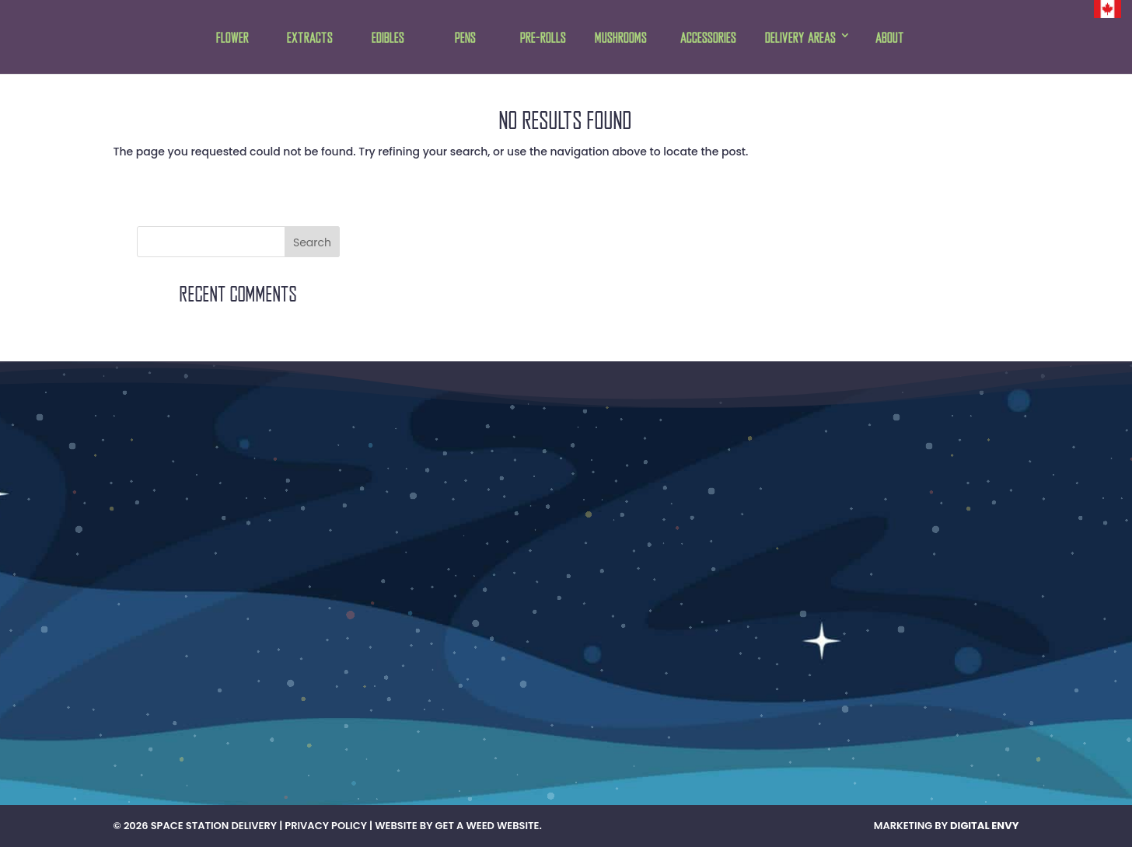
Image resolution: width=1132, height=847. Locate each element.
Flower (232, 38)
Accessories (708, 38)
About (889, 38)
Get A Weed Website (487, 825)
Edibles (388, 38)
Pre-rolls (543, 38)
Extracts (310, 38)
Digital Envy (984, 825)
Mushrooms (621, 38)
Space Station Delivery (214, 825)
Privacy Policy (326, 825)
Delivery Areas (800, 38)
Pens (465, 38)
